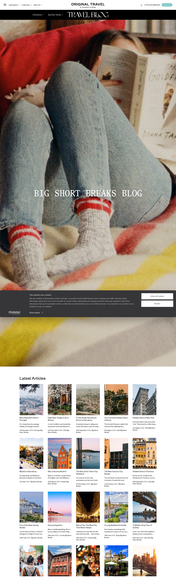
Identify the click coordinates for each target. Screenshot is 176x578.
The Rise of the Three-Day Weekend (87, 472)
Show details (34, 574)
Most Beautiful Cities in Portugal (29, 418)
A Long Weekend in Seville (115, 525)
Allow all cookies (157, 557)
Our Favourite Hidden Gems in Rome (116, 418)
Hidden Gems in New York (143, 417)
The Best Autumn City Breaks (113, 472)
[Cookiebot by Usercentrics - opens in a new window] (14, 573)
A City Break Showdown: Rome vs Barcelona (86, 418)
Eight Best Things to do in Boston (58, 418)
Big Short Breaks (36, 482)
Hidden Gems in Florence (143, 471)
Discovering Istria (55, 525)
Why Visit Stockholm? (57, 471)
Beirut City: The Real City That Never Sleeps (86, 526)
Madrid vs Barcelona (28, 471)
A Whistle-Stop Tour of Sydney (142, 526)
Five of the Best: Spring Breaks (29, 526)
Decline (157, 564)
